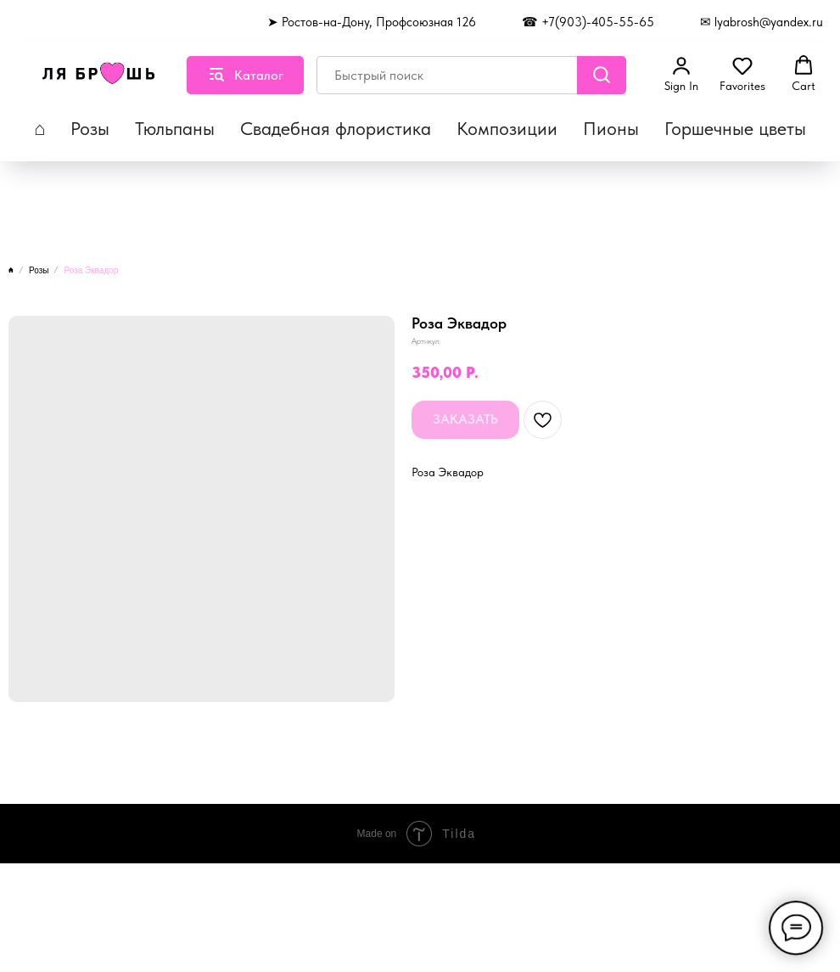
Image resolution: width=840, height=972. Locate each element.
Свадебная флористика (335, 128)
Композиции (506, 128)
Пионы (611, 128)
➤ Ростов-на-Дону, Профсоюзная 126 (371, 22)
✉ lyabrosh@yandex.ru (761, 22)
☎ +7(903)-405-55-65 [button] (588, 22)
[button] (681, 74)
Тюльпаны (175, 128)
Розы (89, 128)
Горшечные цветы (735, 128)
